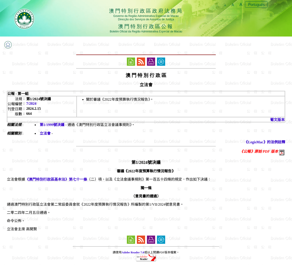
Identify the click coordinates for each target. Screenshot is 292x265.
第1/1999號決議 (52, 125)
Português (256, 5)
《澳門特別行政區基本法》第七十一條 (56, 179)
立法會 (45, 133)
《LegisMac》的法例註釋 (264, 142)
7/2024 (31, 103)
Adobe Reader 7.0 (133, 252)
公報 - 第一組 (18, 94)
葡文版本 (277, 120)
